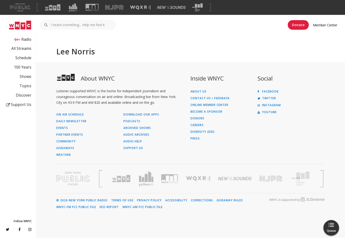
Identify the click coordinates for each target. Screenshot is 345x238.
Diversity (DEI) (202, 131)
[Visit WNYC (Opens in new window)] (52, 7)
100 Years (22, 67)
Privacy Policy (149, 200)
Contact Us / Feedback (210, 98)
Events (62, 128)
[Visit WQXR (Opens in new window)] (140, 7)
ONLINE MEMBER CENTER (209, 105)
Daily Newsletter (71, 121)
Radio (26, 39)
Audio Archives (136, 134)
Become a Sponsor (206, 111)
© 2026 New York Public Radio (82, 200)
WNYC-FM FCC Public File (76, 207)
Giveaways (65, 148)
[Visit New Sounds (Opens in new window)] (171, 7)
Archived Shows (137, 128)
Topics (25, 85)
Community (66, 141)
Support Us (18, 104)
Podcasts (131, 121)
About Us (198, 91)
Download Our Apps (141, 114)
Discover (23, 95)
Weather (63, 154)
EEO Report (109, 207)
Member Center (325, 25)
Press (195, 138)
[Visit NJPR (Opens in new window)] (114, 7)
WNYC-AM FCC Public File (142, 207)
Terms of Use (122, 200)
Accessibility (176, 200)
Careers (197, 125)
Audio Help (132, 141)
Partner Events (69, 134)
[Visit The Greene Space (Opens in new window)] (197, 7)
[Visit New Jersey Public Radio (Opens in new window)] (271, 179)
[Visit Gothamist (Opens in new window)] (73, 7)
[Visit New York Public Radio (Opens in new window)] (73, 178)
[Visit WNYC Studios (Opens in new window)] (92, 7)
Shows (25, 76)
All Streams (21, 48)
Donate (298, 25)
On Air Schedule (70, 114)
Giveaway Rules (230, 200)
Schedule (23, 57)
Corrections (202, 200)
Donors (197, 118)
